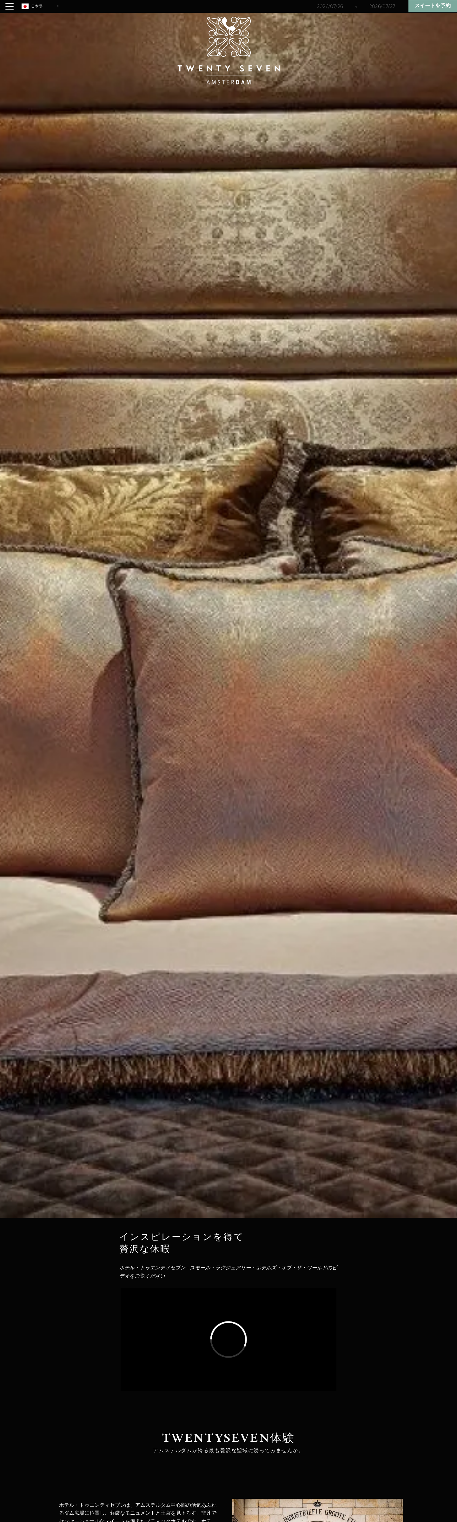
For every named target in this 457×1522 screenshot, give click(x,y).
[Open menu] (9, 6)
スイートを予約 (433, 6)
